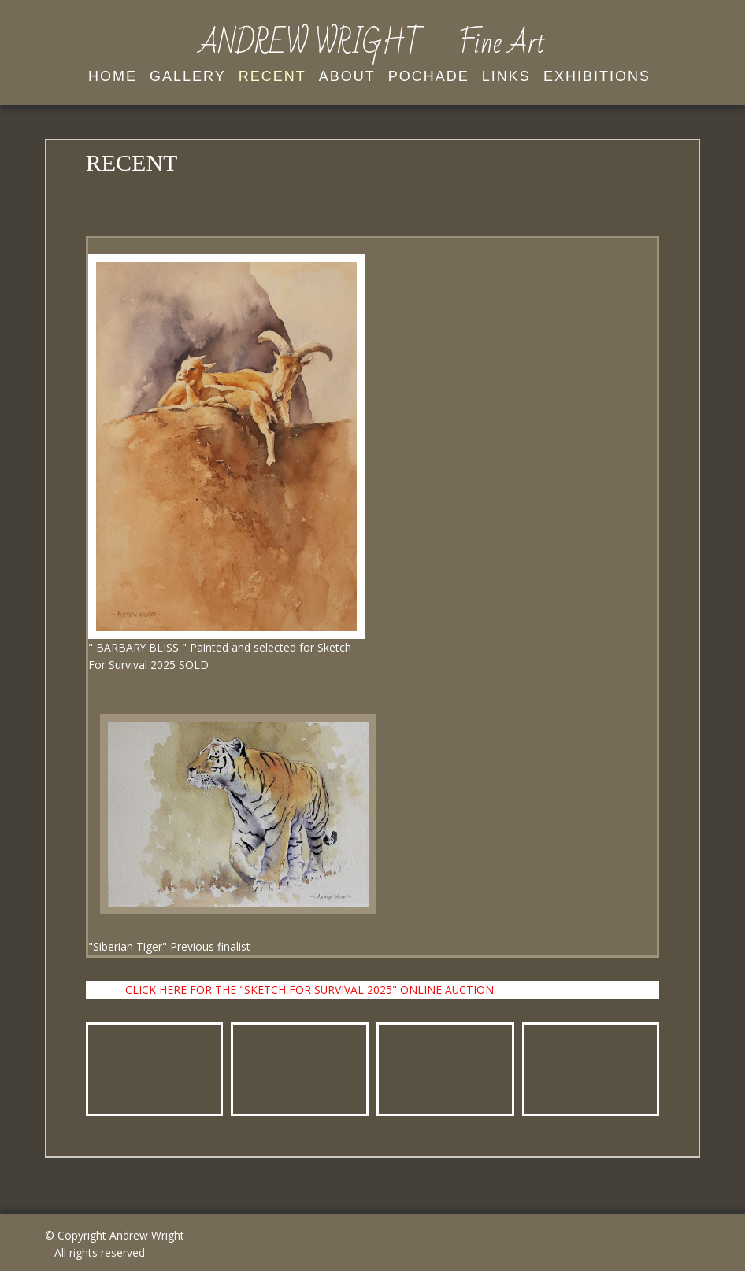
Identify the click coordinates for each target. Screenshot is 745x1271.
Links (506, 76)
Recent (272, 76)
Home (112, 76)
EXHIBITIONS (596, 76)
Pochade (428, 76)
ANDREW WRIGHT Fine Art (372, 43)
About (347, 76)
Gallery (188, 76)
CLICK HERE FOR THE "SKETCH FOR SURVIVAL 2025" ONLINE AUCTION (309, 989)
